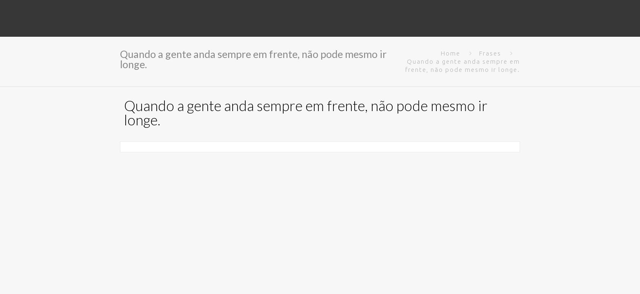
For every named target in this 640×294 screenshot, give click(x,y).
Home (450, 53)
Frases (490, 53)
